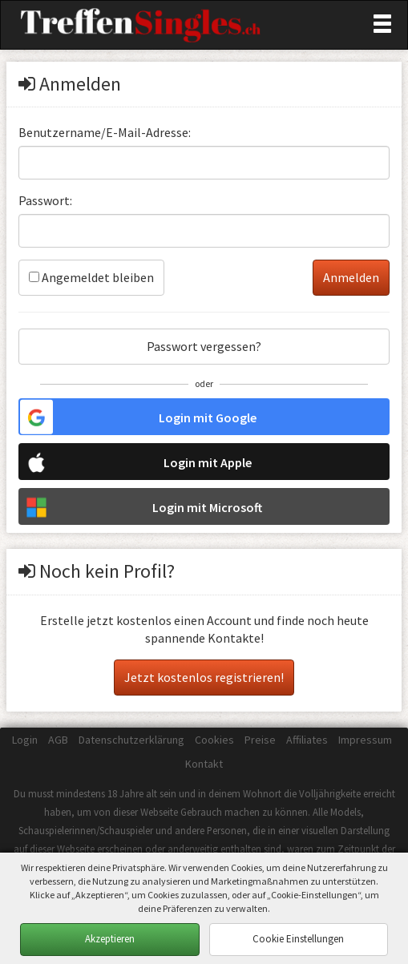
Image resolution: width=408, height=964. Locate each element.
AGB (58, 739)
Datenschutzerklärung (131, 739)
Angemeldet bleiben (91, 277)
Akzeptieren (110, 939)
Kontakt (204, 763)
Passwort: (45, 200)
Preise (260, 739)
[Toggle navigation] (382, 23)
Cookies (214, 739)
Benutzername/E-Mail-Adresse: (104, 132)
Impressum (365, 739)
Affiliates (307, 739)
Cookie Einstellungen (298, 939)
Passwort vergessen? (204, 346)
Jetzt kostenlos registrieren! (204, 677)
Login (25, 739)
